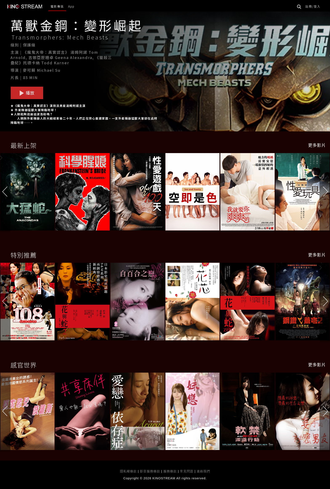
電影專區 (57, 6)
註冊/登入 (313, 6)
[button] (324, 192)
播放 (27, 93)
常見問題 (186, 471)
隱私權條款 (128, 471)
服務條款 (170, 471)
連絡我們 (203, 471)
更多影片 (317, 145)
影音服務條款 (150, 471)
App (71, 6)
